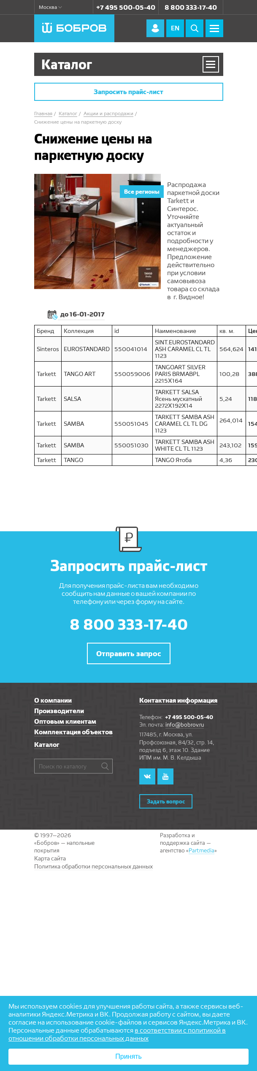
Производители (59, 711)
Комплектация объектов (73, 732)
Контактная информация (178, 700)
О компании (53, 700)
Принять (128, 1056)
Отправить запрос (128, 653)
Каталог (47, 745)
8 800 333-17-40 (191, 7)
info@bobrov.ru (184, 724)
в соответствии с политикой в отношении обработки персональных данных (117, 1034)
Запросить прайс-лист (128, 92)
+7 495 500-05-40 (125, 7)
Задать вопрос (166, 801)
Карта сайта (50, 858)
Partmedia (201, 850)
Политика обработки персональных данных (93, 866)
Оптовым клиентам (65, 721)
